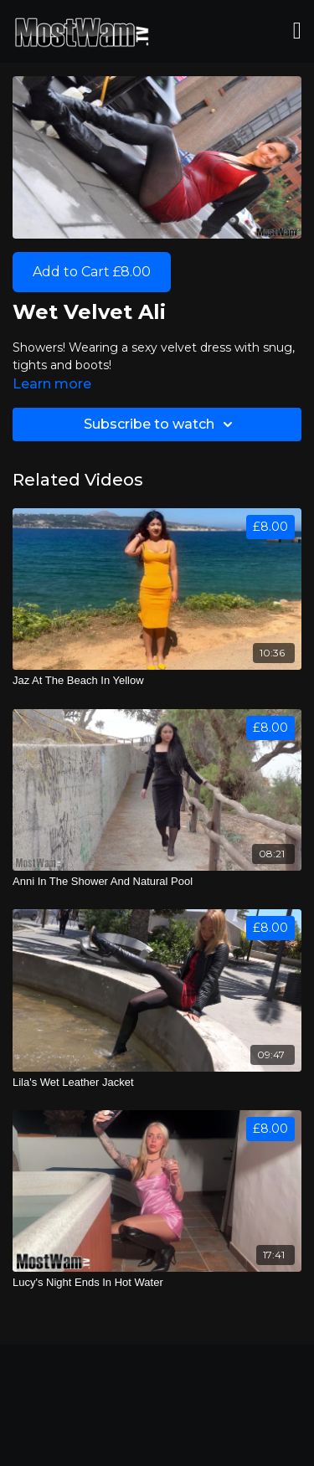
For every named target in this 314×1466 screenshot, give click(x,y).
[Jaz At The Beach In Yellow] (157, 680)
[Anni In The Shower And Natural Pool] (157, 881)
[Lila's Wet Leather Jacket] (157, 1082)
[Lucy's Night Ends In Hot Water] (157, 1282)
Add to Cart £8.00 (92, 272)
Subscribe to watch (161, 424)
